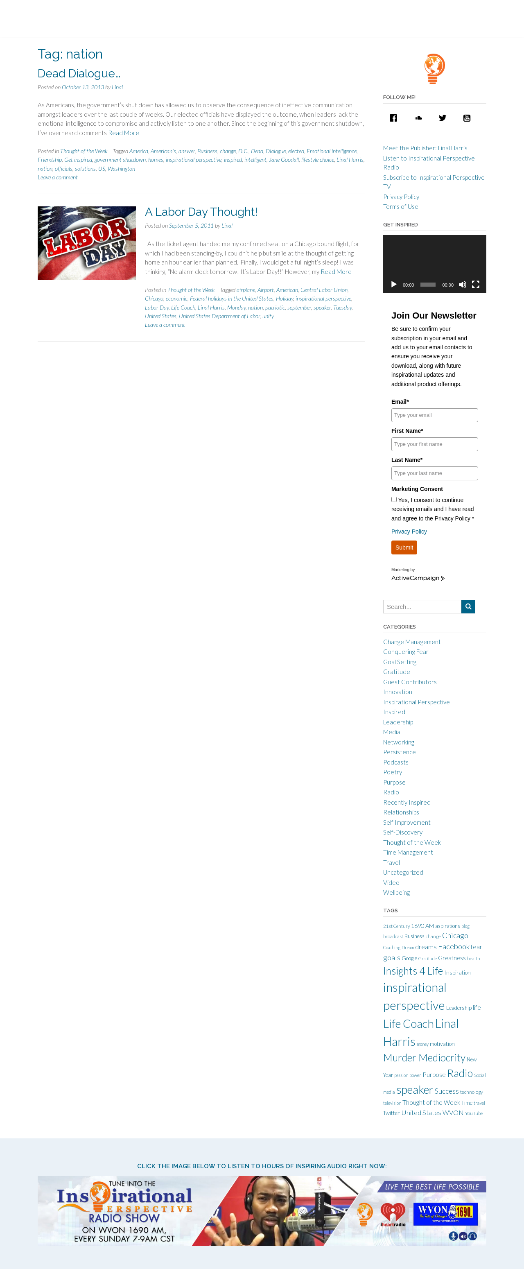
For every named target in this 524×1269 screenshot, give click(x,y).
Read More (123, 132)
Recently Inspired (407, 802)
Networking (398, 742)
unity (268, 315)
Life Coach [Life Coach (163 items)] (408, 1023)
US (101, 168)
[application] (434, 264)
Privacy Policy (401, 196)
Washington (121, 168)
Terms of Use (400, 206)
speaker (322, 307)
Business (207, 150)
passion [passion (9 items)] (401, 1075)
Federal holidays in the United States (231, 298)
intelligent (255, 159)
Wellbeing (396, 892)
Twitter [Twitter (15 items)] (391, 1113)
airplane (246, 289)
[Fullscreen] (476, 284)
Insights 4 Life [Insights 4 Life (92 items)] (413, 971)
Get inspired (78, 159)
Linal (117, 87)
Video (391, 882)
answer (186, 150)
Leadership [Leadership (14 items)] (459, 1007)
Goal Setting (399, 661)
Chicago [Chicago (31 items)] (455, 935)
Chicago (154, 298)
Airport (265, 289)
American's (163, 150)
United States (160, 315)
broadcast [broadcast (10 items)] (393, 936)
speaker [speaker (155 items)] (415, 1089)
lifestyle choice (317, 159)
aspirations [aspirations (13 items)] (447, 926)
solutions (85, 168)
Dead (257, 150)
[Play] (394, 284)
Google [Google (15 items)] (409, 958)
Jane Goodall (284, 159)
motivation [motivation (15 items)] (442, 1044)
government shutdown (120, 159)
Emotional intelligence (332, 150)
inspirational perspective (193, 159)
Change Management (412, 641)
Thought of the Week (83, 150)
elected (296, 150)
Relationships (401, 812)
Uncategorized (403, 872)
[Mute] (462, 284)
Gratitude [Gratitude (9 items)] (427, 958)
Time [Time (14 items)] (466, 1102)
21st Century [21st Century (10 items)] (396, 926)
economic (176, 298)
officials (63, 168)
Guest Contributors (410, 681)
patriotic (275, 307)
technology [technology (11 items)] (471, 1092)
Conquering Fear (406, 651)
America (138, 150)
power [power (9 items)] (415, 1075)
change (228, 150)
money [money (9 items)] (423, 1044)
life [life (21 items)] (477, 1007)
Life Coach (183, 307)
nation (45, 168)
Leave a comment (58, 177)
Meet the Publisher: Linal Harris (425, 148)
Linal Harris (350, 159)
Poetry (392, 772)
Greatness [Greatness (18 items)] (452, 958)
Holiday (284, 298)
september (299, 307)
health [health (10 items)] (473, 958)
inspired (233, 159)
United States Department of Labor (219, 315)
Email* (400, 401)
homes (155, 159)
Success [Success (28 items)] (447, 1091)
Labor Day (157, 307)
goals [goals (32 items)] (391, 957)
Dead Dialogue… (79, 73)
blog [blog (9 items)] (465, 926)
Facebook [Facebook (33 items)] (454, 946)
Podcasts (396, 762)
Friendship (50, 159)
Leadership (398, 722)
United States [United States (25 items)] (421, 1112)
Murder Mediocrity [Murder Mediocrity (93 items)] (424, 1057)
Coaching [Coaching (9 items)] (391, 947)
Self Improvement (407, 822)
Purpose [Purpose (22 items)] (434, 1074)
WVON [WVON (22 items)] (453, 1112)
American (287, 289)
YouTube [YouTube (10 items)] (474, 1113)
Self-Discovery (402, 832)
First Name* (407, 431)
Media (391, 731)
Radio (391, 792)
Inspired (394, 711)
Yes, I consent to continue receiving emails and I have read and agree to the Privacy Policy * (432, 509)
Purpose (394, 782)
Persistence (399, 752)
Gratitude (396, 671)
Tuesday (342, 307)
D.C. (243, 150)
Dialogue (276, 150)
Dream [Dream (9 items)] (408, 947)
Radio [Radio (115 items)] (460, 1073)
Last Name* (406, 460)
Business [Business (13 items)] (414, 936)
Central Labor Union (324, 289)
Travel (391, 862)
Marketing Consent (417, 489)
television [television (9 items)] (392, 1103)
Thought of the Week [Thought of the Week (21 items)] (431, 1102)
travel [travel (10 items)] (479, 1103)
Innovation (397, 691)
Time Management (408, 852)
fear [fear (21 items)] (476, 946)
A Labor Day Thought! (201, 212)
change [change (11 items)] (433, 936)
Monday (236, 307)
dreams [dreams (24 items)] (426, 946)
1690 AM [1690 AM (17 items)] (422, 925)
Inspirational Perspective (416, 702)
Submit (404, 547)
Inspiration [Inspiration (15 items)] (457, 972)
